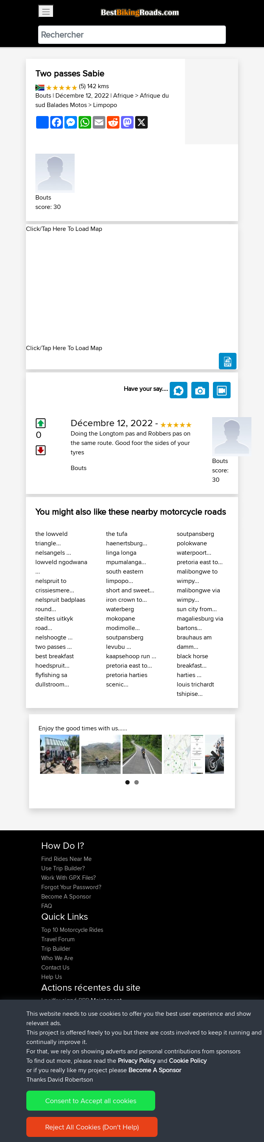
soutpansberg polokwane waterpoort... (195, 543)
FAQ (46, 906)
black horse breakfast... (192, 661)
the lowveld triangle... (51, 538)
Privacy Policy (146, 1112)
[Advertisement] (132, 288)
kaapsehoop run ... (131, 656)
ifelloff (49, 1028)
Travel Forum (58, 939)
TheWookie (56, 1010)
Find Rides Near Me (66, 859)
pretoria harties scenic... (126, 679)
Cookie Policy (185, 1112)
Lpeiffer (51, 1000)
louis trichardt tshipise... (195, 689)
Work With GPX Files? (68, 877)
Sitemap (114, 1112)
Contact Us (55, 967)
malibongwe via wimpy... (198, 595)
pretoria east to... (129, 665)
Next (212, 754)
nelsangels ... (53, 552)
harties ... (189, 674)
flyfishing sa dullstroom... (52, 679)
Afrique (123, 95)
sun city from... (197, 609)
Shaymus (53, 1038)
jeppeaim (53, 1047)
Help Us (51, 977)
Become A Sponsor (66, 896)
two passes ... (53, 646)
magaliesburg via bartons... (200, 623)
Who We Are (57, 958)
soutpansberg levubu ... (124, 642)
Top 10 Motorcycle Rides (72, 930)
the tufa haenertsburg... (126, 538)
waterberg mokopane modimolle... (123, 618)
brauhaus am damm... (194, 642)
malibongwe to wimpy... (197, 576)
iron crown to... (126, 599)
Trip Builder (55, 948)
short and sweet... (130, 590)
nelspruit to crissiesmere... (54, 585)
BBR (84, 1000)
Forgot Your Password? (71, 887)
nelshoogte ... (54, 637)
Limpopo (105, 104)
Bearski (51, 1019)
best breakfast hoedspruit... (54, 661)
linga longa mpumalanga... (126, 557)
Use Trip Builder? (63, 868)
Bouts (43, 95)
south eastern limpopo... (124, 576)
